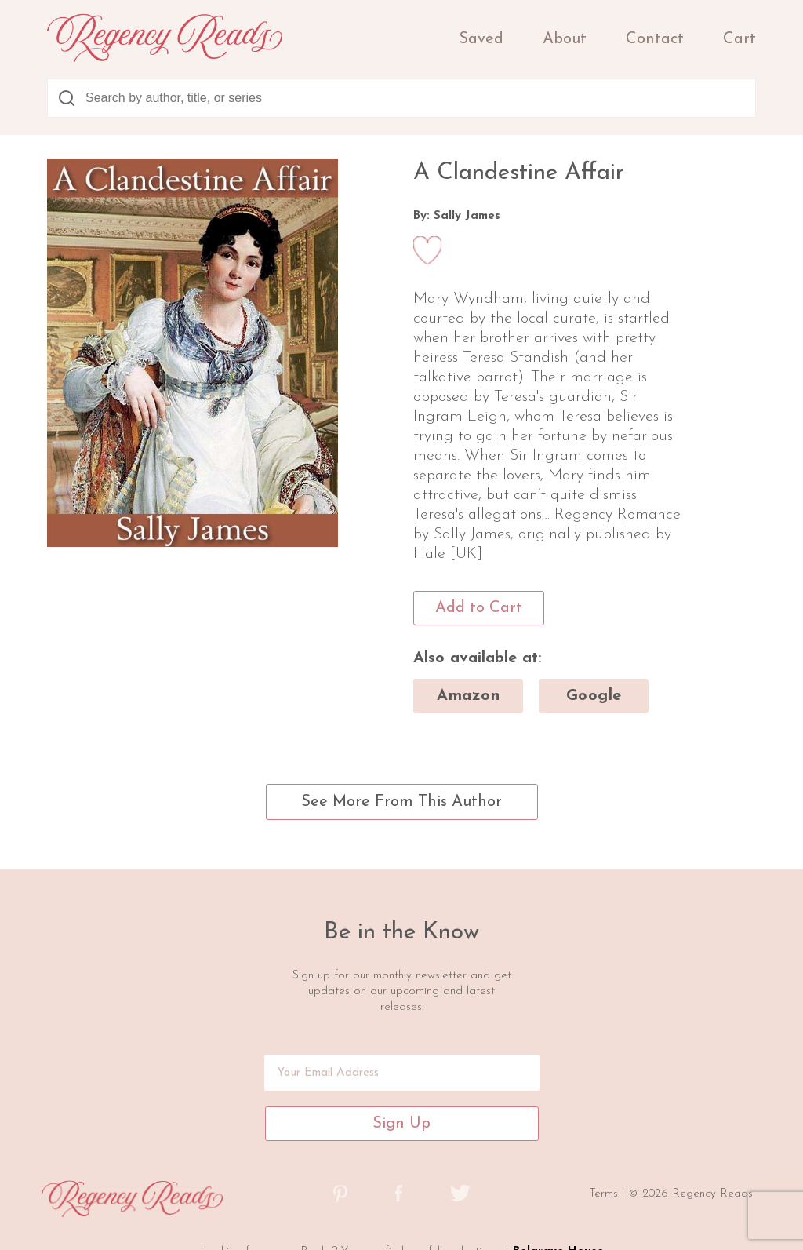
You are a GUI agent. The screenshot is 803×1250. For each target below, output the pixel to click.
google (594, 696)
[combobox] (401, 98)
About (565, 39)
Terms (605, 1194)
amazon (468, 696)
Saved (481, 39)
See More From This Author (401, 802)
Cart (739, 39)
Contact (655, 39)
